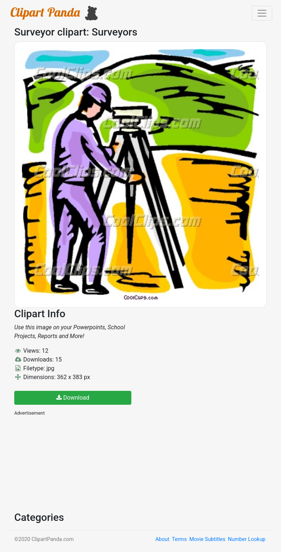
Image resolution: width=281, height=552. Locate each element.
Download (72, 397)
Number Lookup (246, 539)
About (162, 539)
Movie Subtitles (207, 539)
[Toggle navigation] (262, 13)
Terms (179, 539)
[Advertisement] (69, 463)
